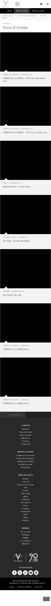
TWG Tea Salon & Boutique (27, 16)
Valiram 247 (25, 438)
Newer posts (14, 414)
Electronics (25, 467)
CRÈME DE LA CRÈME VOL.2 (16, 349)
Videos (25, 517)
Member (25, 528)
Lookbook (25, 499)
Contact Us (25, 444)
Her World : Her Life (12, 295)
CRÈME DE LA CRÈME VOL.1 (16, 403)
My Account (25, 532)
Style (25, 514)
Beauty (25, 478)
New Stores (25, 502)
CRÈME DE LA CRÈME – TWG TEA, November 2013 (24, 79)
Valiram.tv (25, 543)
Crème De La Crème (25, 484)
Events (25, 490)
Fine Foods (25, 493)
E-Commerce (25, 540)
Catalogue (25, 535)
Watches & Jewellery (25, 461)
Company (25, 425)
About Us (25, 429)
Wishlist (25, 537)
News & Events (25, 432)
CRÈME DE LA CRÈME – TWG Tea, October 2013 (25, 132)
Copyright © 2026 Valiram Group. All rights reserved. (27, 583)
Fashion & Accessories (25, 455)
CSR (25, 487)
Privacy (11, 587)
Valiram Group (8, 16)
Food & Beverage (25, 464)
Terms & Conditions (24, 587)
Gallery (25, 496)
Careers (25, 441)
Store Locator (25, 435)
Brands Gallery (25, 451)
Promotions (25, 511)
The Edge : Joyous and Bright (16, 240)
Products (25, 508)
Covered (25, 481)
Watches (25, 520)
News (25, 505)
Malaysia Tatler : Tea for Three (17, 186)
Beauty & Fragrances (25, 458)
